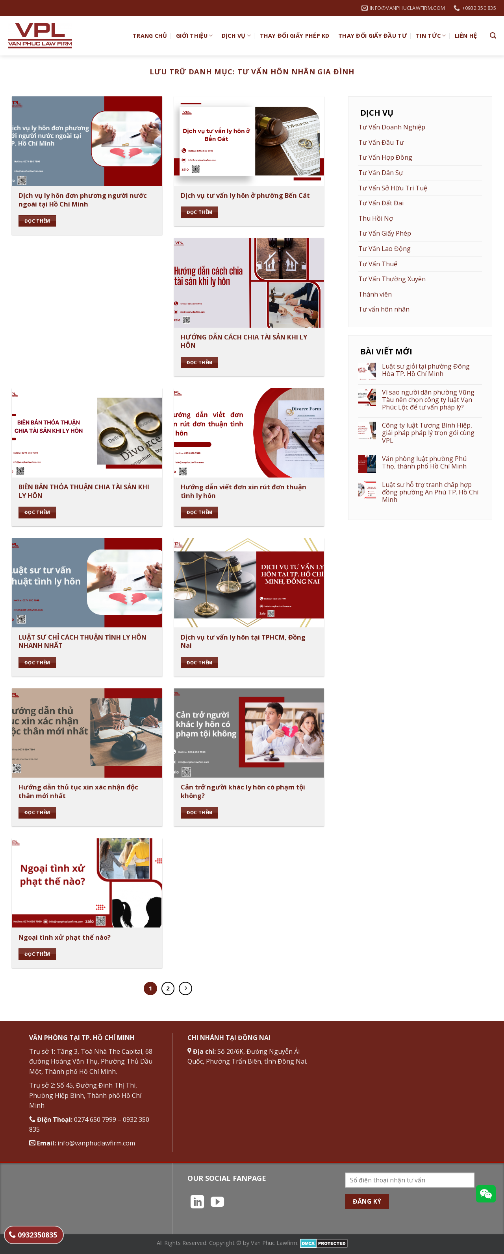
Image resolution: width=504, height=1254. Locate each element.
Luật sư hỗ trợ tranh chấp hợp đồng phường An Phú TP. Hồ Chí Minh (430, 492)
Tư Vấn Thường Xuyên (392, 279)
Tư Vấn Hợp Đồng (385, 157)
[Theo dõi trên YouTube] (217, 1202)
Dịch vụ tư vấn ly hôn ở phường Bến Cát (245, 195)
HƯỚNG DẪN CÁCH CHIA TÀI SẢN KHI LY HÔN (244, 341)
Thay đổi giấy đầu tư (372, 35)
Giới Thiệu (194, 36)
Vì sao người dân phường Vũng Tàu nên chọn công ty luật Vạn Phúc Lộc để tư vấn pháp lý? (428, 400)
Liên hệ (466, 35)
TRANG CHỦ (150, 35)
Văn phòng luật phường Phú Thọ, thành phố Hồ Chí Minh (424, 462)
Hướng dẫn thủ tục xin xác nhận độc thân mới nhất (78, 791)
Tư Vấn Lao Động (384, 248)
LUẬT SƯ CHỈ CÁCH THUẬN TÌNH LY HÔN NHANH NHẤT (82, 641)
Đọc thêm (37, 221)
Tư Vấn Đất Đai (381, 203)
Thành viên (375, 294)
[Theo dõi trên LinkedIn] (197, 1202)
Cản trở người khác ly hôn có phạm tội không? (243, 791)
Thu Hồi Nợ (375, 218)
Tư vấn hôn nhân (384, 309)
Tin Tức (431, 36)
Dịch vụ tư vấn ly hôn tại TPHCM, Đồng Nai (243, 641)
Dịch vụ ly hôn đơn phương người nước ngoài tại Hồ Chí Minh (83, 199)
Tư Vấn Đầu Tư (381, 142)
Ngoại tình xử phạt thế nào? (65, 937)
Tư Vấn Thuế (377, 264)
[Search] (493, 35)
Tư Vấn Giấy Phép (384, 233)
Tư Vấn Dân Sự (380, 172)
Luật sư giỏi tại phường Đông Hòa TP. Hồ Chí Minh (426, 370)
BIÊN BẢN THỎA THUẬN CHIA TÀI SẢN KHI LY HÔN (84, 491)
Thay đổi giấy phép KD (295, 35)
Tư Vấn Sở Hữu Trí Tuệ (392, 188)
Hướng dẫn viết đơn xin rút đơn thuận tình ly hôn (243, 491)
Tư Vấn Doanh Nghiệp (391, 127)
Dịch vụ (236, 36)
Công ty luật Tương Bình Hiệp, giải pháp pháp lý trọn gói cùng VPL (428, 433)
